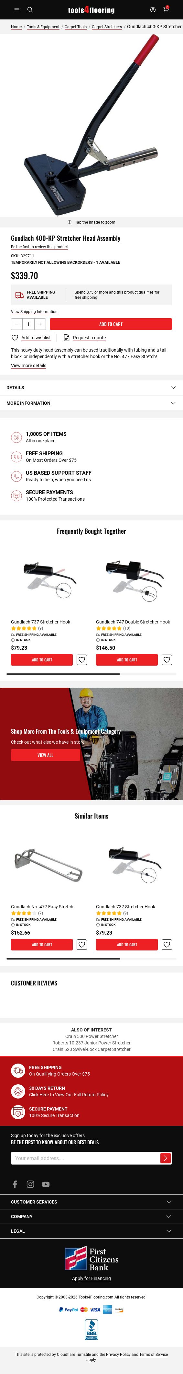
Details (91, 387)
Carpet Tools (76, 27)
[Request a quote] (84, 338)
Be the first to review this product (39, 247)
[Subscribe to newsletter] (165, 1158)
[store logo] (91, 9)
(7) (40, 913)
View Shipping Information (34, 311)
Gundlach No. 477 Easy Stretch (42, 906)
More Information (91, 403)
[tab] (91, 387)
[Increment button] (40, 324)
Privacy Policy (118, 1354)
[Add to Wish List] (31, 338)
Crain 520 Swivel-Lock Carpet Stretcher (92, 1049)
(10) (126, 628)
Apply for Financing (91, 1278)
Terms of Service (153, 1354)
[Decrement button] (17, 324)
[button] (82, 660)
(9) (40, 628)
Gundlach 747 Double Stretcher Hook (133, 621)
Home (16, 27)
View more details (28, 365)
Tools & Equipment (43, 27)
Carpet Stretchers (107, 27)
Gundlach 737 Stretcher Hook (40, 621)
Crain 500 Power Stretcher (91, 1036)
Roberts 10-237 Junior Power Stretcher (91, 1042)
